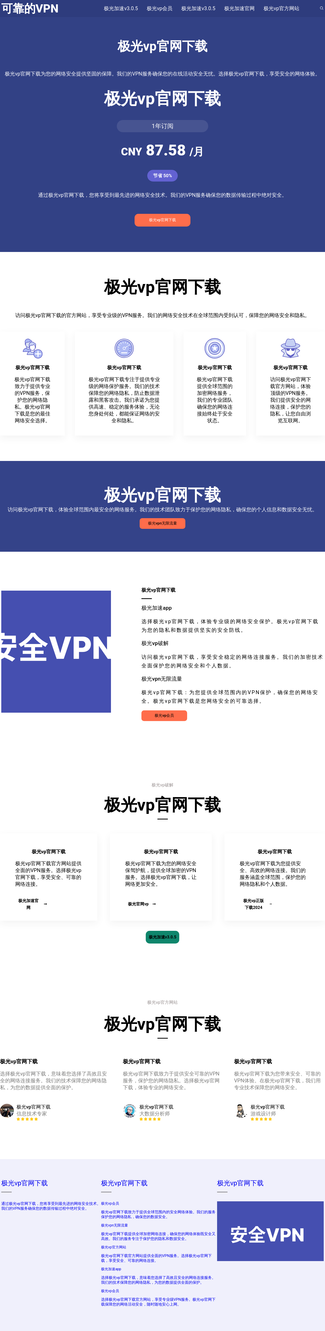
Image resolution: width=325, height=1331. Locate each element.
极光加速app (111, 1269)
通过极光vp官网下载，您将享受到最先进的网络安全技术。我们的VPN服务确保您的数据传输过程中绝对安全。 (51, 1206)
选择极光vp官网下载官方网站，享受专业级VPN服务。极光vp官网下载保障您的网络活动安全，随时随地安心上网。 (158, 1302)
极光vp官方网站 (113, 1247)
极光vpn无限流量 (162, 523)
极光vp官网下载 (162, 220)
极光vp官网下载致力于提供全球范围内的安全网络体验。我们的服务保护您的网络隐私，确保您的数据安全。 (158, 1214)
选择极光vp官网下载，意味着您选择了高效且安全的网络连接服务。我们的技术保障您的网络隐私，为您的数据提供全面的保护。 (158, 1280)
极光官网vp (142, 904)
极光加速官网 (32, 904)
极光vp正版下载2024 (257, 904)
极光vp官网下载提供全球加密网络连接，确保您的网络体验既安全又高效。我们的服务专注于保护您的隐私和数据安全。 (158, 1236)
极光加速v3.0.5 (162, 937)
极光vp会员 (164, 715)
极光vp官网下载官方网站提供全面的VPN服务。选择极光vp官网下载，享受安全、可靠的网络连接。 (156, 1258)
